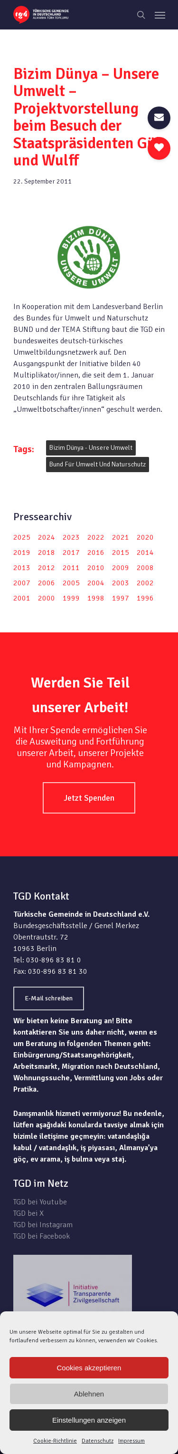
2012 (46, 567)
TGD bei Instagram (43, 1225)
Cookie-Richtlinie (55, 1440)
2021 (120, 537)
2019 (21, 552)
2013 (21, 567)
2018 (46, 552)
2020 (145, 537)
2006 (46, 583)
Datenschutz (97, 1440)
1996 (145, 598)
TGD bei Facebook (41, 1236)
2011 (71, 567)
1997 (120, 598)
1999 (71, 598)
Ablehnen (89, 1394)
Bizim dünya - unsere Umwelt (90, 448)
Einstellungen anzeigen (89, 1420)
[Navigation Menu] (160, 14)
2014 (145, 552)
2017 (71, 552)
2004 (95, 583)
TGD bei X (28, 1213)
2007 (21, 583)
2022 (95, 537)
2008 (145, 567)
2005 (71, 583)
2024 (46, 537)
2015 (120, 552)
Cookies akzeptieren (89, 1368)
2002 (145, 583)
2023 (71, 537)
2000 (46, 598)
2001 (21, 598)
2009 (120, 567)
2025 (21, 537)
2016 (95, 552)
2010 (95, 567)
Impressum (131, 1440)
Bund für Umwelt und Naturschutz (97, 464)
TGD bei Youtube (40, 1202)
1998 (95, 598)
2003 (120, 583)
